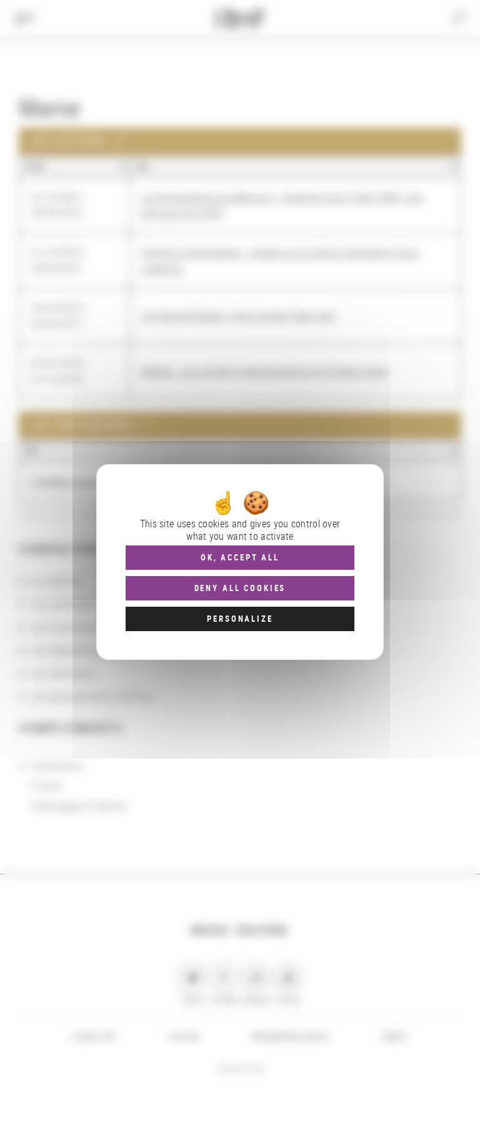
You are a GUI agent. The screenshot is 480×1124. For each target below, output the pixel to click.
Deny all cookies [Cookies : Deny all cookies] (240, 588)
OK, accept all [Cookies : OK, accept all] (240, 557)
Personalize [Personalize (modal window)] (239, 618)
